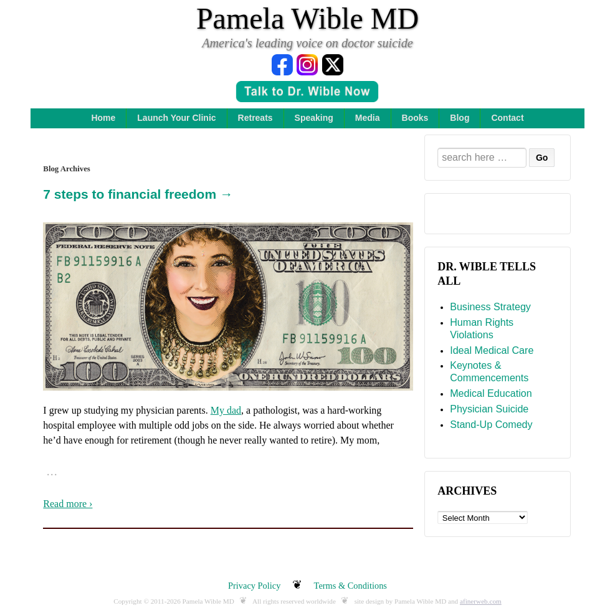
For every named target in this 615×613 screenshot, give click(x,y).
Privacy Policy (254, 586)
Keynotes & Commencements (489, 371)
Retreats (255, 118)
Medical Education (491, 393)
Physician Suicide (489, 408)
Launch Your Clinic (176, 118)
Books (415, 118)
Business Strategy (490, 306)
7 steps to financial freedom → (138, 194)
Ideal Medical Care (491, 350)
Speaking (314, 118)
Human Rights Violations (481, 328)
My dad (226, 410)
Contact (507, 118)
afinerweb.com (481, 601)
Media (367, 118)
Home (103, 118)
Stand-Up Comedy (491, 424)
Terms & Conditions (350, 586)
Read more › (67, 503)
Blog (459, 118)
